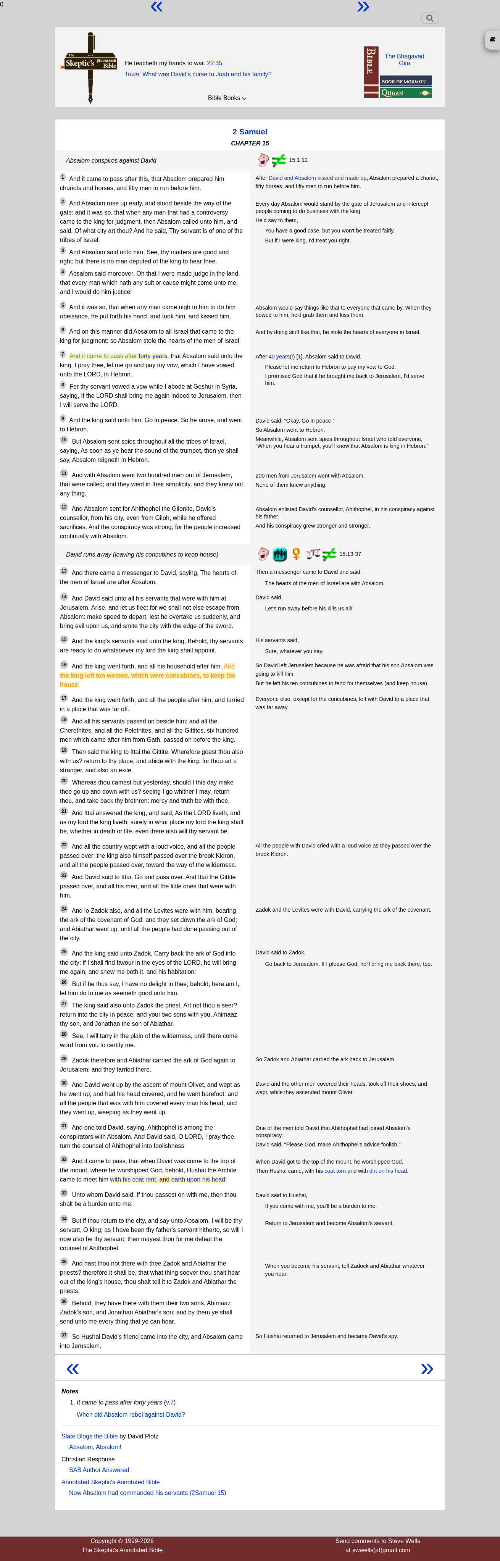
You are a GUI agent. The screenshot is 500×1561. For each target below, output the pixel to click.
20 (63, 780)
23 (63, 844)
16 (63, 664)
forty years (153, 356)
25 (63, 951)
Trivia (131, 74)
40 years (279, 357)
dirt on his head (388, 1171)
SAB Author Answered (99, 1470)
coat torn (335, 1171)
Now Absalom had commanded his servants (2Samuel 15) (147, 1493)
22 (63, 875)
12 (63, 507)
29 (63, 1058)
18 (63, 719)
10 (63, 439)
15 (63, 639)
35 (63, 1261)
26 (63, 982)
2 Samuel (249, 131)
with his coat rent (133, 1179)
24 (63, 909)
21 (63, 811)
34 (63, 1219)
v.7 (170, 1402)
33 (63, 1193)
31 (63, 1125)
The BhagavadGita (404, 59)
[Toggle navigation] (430, 18)
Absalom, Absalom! (95, 1447)
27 (63, 1003)
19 (63, 750)
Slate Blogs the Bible (89, 1436)
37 (63, 1335)
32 (63, 1159)
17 (63, 698)
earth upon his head (198, 1179)
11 (63, 473)
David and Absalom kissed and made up (318, 178)
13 (63, 571)
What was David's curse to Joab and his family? (206, 74)
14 (63, 596)
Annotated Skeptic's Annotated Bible (110, 1482)
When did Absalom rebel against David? (131, 1414)
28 (63, 1034)
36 (63, 1301)
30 (63, 1083)
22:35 (214, 63)
